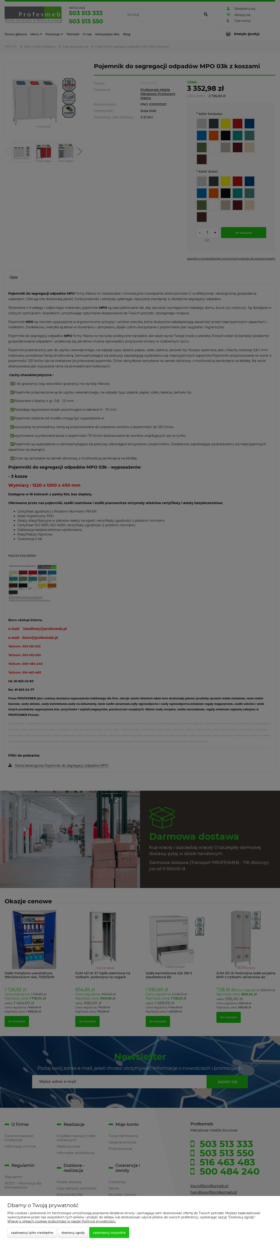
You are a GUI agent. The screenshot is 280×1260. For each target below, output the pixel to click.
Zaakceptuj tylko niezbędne (32, 1232)
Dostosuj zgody (73, 1232)
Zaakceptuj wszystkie (109, 1232)
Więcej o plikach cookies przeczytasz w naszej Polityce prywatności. (61, 1221)
